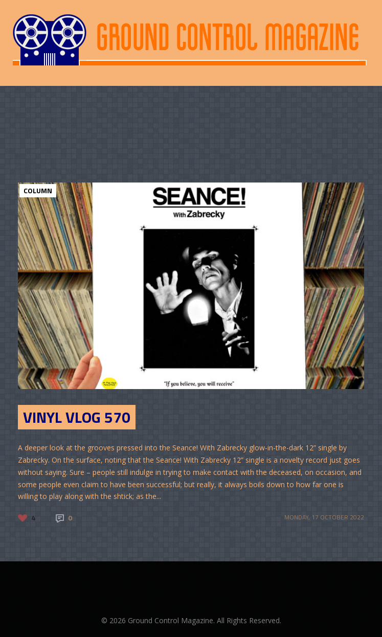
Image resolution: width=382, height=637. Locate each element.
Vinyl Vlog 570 (76, 417)
